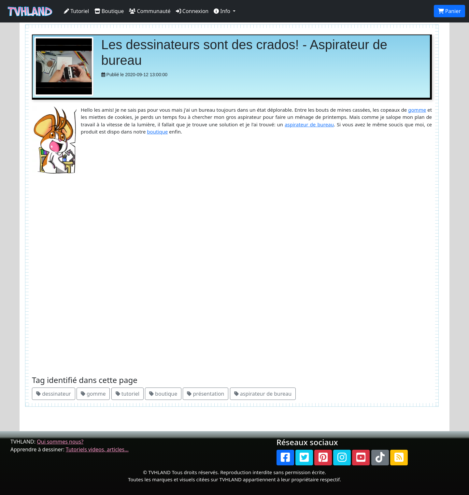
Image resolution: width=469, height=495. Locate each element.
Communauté (149, 11)
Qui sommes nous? (60, 441)
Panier (449, 11)
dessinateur (53, 393)
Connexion (192, 11)
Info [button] (223, 11)
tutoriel (127, 393)
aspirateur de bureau (309, 124)
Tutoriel (76, 11)
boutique (157, 131)
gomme (417, 109)
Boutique (109, 11)
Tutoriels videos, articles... (97, 449)
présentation (205, 393)
